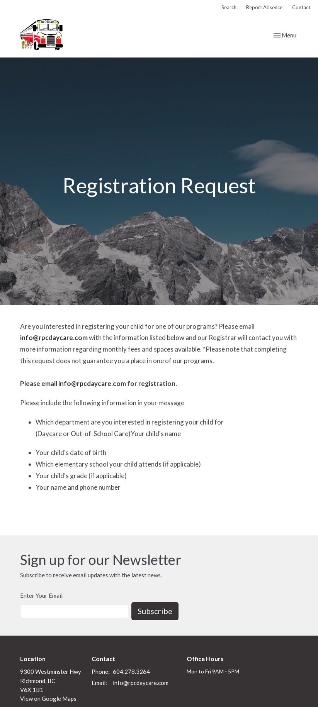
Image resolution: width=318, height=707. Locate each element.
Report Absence (264, 7)
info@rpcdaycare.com (54, 337)
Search (228, 7)
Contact (301, 7)
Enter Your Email (41, 595)
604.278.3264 (131, 671)
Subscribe (155, 611)
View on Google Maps (48, 698)
